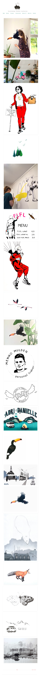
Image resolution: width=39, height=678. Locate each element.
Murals (7, 13)
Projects (12, 13)
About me (29, 13)
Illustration (18, 13)
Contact (34, 13)
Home (4, 13)
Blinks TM (24, 13)
